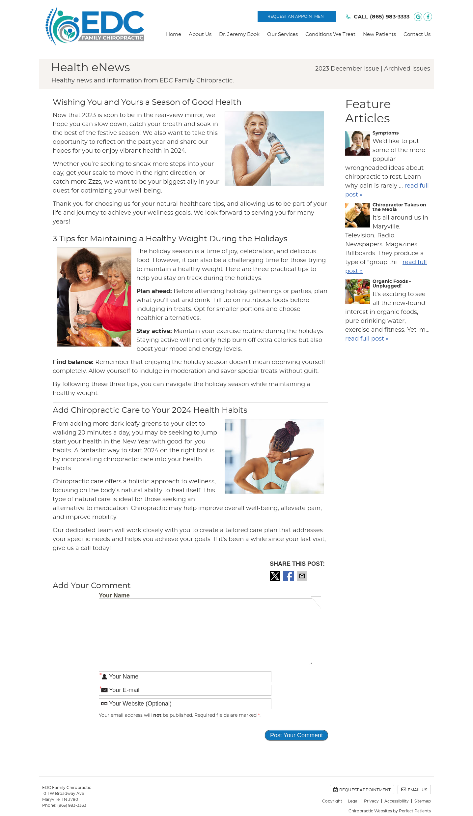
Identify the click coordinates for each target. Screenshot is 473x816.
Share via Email (303, 576)
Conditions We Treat (330, 34)
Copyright (332, 801)
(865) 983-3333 (389, 16)
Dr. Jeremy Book (239, 34)
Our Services (282, 34)
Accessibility (396, 801)
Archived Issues (407, 69)
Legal (353, 801)
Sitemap (422, 801)
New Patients (379, 34)
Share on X (276, 576)
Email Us (414, 789)
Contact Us (417, 34)
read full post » (367, 339)
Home (173, 34)
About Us (200, 34)
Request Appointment (362, 789)
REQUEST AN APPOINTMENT (296, 16)
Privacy (371, 801)
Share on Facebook (289, 576)
